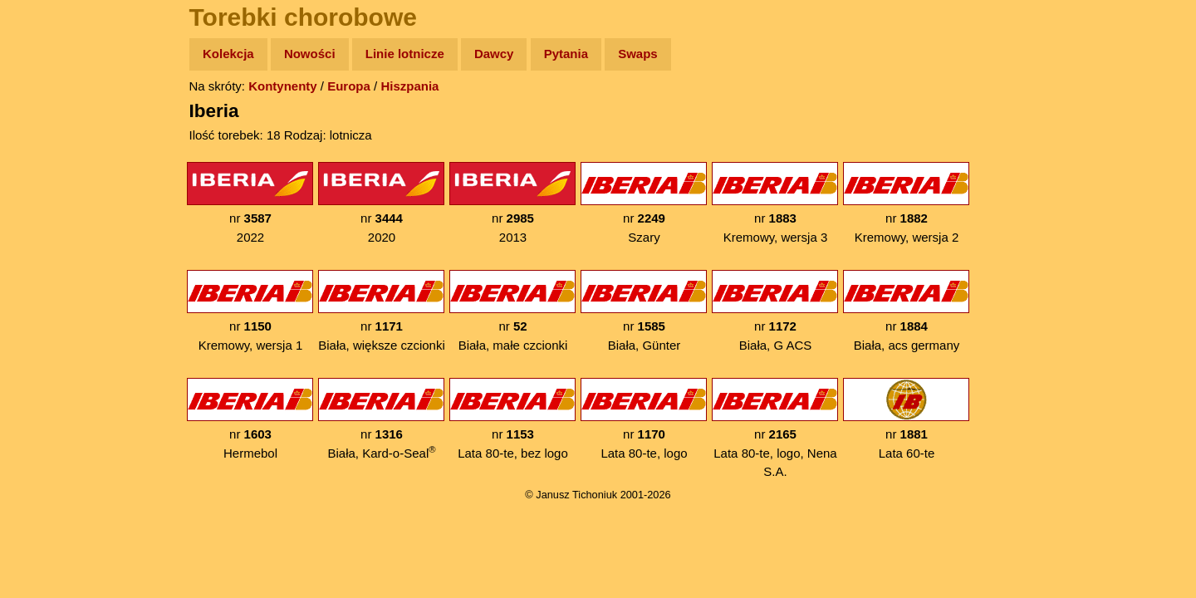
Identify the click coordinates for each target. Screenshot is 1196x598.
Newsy (47, 182)
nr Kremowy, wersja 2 (906, 203)
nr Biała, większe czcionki (381, 311)
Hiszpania (409, 86)
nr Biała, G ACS (775, 311)
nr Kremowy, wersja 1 (250, 311)
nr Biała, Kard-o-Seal (381, 419)
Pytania (566, 54)
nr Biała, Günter (644, 311)
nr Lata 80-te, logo (644, 419)
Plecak (47, 279)
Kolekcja (228, 54)
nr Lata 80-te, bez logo (512, 419)
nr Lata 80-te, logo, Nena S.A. (775, 428)
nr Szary (644, 203)
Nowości (310, 54)
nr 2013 (512, 203)
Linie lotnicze (404, 54)
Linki (42, 310)
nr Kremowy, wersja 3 (775, 203)
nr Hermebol (250, 419)
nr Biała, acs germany (906, 311)
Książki (49, 215)
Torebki (49, 343)
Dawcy (494, 54)
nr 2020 (381, 203)
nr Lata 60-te (906, 419)
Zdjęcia (49, 151)
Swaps (638, 54)
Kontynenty (282, 86)
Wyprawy (55, 118)
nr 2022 (250, 203)
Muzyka (50, 246)
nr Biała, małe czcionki (512, 311)
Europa (348, 86)
